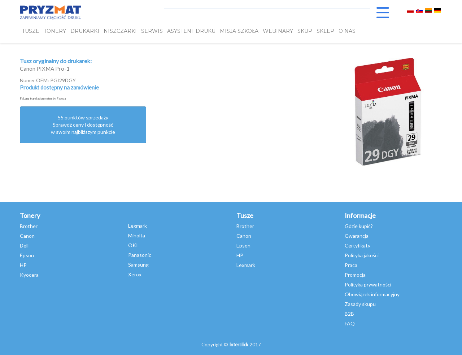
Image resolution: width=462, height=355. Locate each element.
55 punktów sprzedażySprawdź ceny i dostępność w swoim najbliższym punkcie (83, 124)
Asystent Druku (191, 31)
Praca (351, 265)
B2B (349, 314)
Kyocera (29, 275)
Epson (27, 255)
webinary (278, 31)
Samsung (138, 265)
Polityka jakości (362, 255)
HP (23, 265)
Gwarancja (357, 236)
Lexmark (137, 226)
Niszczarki (120, 31)
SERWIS (152, 31)
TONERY (55, 31)
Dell (24, 245)
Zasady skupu (360, 304)
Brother (29, 226)
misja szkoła (239, 31)
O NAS (347, 31)
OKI (133, 245)
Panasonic (139, 255)
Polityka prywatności (368, 284)
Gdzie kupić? (359, 226)
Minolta (136, 235)
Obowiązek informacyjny (372, 294)
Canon (27, 236)
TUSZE (30, 31)
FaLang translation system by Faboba (43, 98)
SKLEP (325, 31)
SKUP (304, 31)
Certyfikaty (357, 245)
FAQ (350, 323)
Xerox (134, 274)
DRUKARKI (84, 31)
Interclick (238, 344)
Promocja (355, 275)
